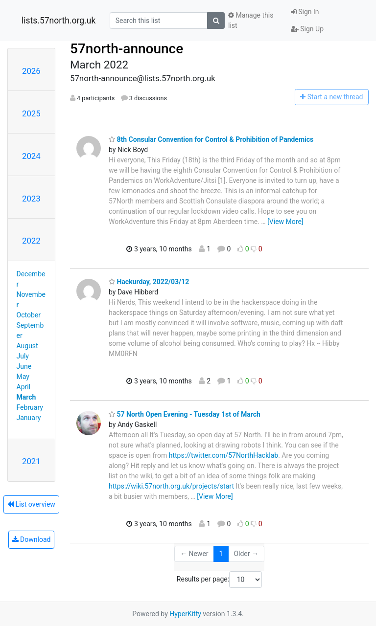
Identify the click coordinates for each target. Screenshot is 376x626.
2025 (31, 113)
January (29, 418)
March (26, 397)
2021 (31, 461)
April (24, 387)
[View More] (285, 221)
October (29, 315)
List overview (31, 504)
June (24, 366)
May (23, 376)
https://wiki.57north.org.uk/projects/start (171, 486)
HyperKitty (185, 614)
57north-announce (126, 49)
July (23, 356)
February (30, 407)
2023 (31, 198)
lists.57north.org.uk (58, 20)
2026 (31, 71)
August (27, 346)
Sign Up (307, 29)
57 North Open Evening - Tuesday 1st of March (184, 414)
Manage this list (250, 20)
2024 (31, 156)
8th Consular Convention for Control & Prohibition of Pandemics (211, 139)
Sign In (305, 12)
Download (31, 539)
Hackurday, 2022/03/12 (149, 282)
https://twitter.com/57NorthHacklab (223, 455)
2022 (31, 241)
